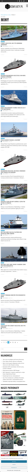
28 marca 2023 (10, 328)
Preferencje (14, 467)
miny (9, 14)
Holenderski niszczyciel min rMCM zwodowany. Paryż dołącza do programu (13, 171)
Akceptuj (14, 461)
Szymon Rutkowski (5, 46)
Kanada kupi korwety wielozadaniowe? (11, 375)
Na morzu (2, 262)
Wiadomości (2, 41)
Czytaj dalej (3, 54)
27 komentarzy (25, 335)
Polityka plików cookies (10, 470)
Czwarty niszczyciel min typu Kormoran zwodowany (11, 43)
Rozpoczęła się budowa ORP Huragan (11, 370)
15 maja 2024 (10, 78)
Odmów (14, 464)
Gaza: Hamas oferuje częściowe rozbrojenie (12, 361)
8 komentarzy (25, 54)
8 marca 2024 (10, 141)
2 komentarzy (25, 243)
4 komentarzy (25, 180)
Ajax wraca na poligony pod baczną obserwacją (13, 359)
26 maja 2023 (10, 235)
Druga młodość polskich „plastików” (10, 140)
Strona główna (4, 14)
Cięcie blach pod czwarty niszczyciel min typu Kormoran (13, 326)
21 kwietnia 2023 (10, 267)
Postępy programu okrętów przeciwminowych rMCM (13, 295)
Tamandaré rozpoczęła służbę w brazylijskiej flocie (14, 381)
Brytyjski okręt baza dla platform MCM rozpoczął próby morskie (11, 232)
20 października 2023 (11, 173)
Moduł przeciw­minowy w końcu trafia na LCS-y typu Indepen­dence (13, 108)
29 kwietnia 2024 (10, 110)
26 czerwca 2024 (10, 46)
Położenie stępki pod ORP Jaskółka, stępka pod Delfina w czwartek (13, 202)
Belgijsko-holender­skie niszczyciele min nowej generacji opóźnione (13, 76)
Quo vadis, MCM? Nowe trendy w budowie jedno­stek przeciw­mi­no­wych (13, 265)
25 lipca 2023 (10, 204)
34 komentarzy (25, 211)
